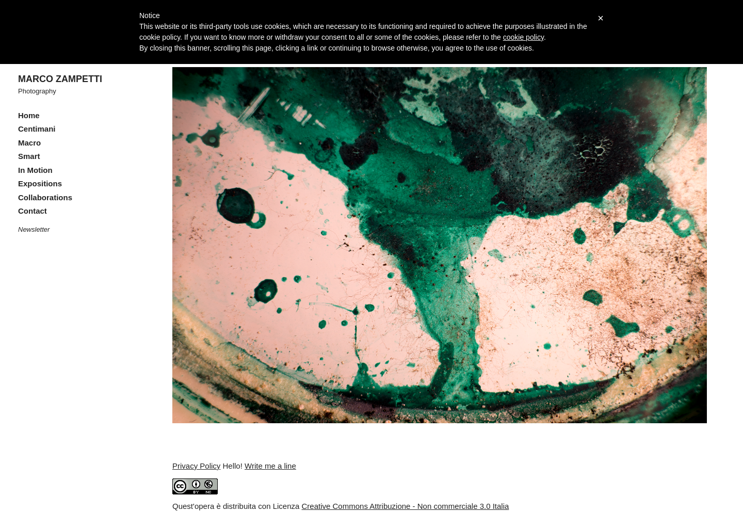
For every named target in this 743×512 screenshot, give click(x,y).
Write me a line (270, 465)
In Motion (35, 170)
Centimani (37, 128)
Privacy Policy (196, 465)
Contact (32, 210)
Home (29, 115)
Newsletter (34, 229)
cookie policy (523, 37)
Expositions (40, 183)
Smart (29, 156)
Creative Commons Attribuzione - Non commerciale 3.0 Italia (405, 506)
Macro (29, 142)
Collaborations (45, 197)
